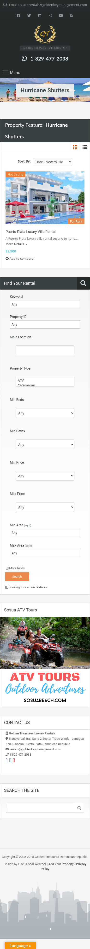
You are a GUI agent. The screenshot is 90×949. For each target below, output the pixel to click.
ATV (45, 380)
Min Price (17, 462)
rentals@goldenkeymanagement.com (58, 4)
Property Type (20, 368)
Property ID (18, 317)
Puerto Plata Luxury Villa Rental (31, 232)
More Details (16, 244)
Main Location (20, 337)
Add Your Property (61, 864)
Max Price (17, 494)
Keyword (16, 296)
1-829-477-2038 (49, 58)
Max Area (21, 545)
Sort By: (24, 161)
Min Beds (17, 400)
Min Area (20, 525)
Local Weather (36, 864)
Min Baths (17, 431)
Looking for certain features (26, 587)
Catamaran (45, 385)
